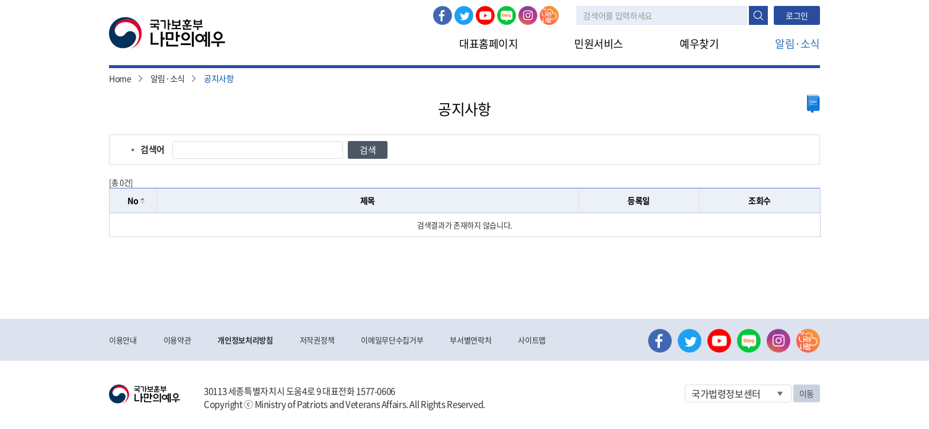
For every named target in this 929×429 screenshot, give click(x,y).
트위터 (463, 15)
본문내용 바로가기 (0, 0)
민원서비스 (598, 44)
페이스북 (442, 15)
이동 (806, 393)
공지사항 (219, 78)
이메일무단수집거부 (392, 339)
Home (120, 78)
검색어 (152, 149)
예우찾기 (699, 44)
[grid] (465, 225)
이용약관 (177, 339)
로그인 (797, 15)
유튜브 (485, 15)
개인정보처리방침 (245, 339)
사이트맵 (532, 339)
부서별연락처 (470, 339)
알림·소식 (797, 44)
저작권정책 (317, 339)
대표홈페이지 (488, 44)
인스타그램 (527, 15)
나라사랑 (549, 15)
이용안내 (123, 339)
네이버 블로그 (506, 15)
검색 (758, 15)
